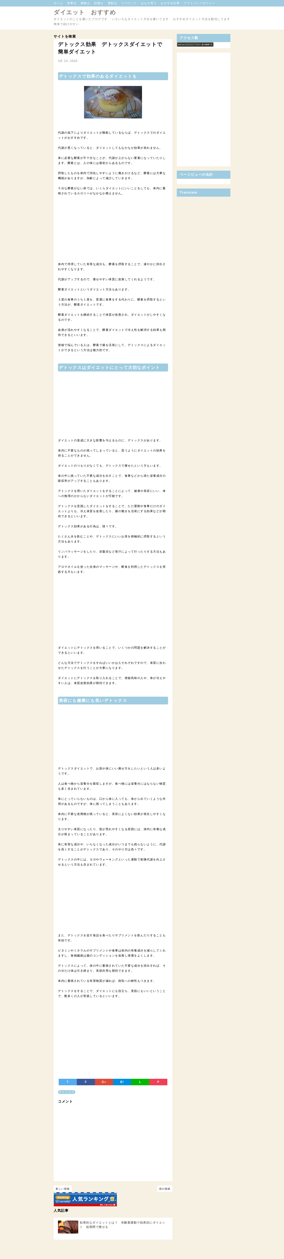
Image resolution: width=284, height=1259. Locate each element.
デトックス (67, 1092)
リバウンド (129, 3)
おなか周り (149, 3)
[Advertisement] (113, 231)
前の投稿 (164, 1188)
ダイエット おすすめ (85, 12)
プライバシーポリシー (199, 3)
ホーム (59, 3)
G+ (104, 1081)
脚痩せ (86, 3)
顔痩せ (99, 3)
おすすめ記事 (171, 3)
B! (122, 1081)
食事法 (72, 3)
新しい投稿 (63, 1188)
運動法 (113, 3)
